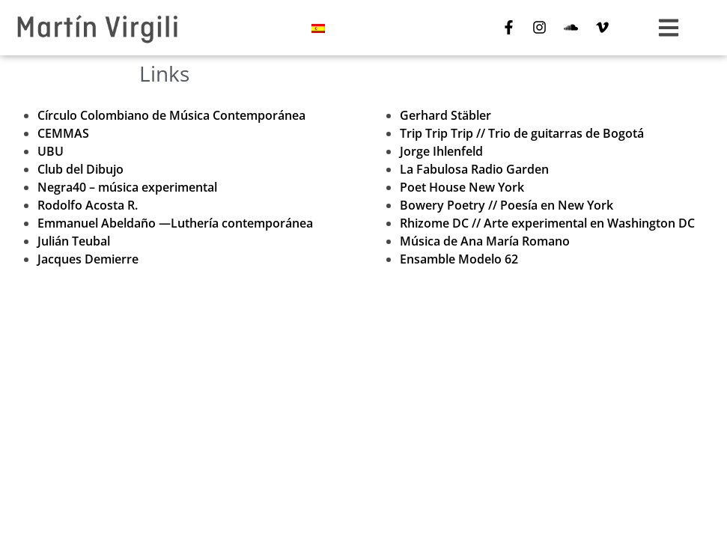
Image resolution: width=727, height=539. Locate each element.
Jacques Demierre (88, 259)
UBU (50, 151)
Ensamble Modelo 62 (459, 259)
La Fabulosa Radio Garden (474, 169)
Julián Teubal (73, 241)
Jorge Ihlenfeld (441, 151)
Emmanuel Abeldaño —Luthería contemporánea (175, 223)
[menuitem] (318, 28)
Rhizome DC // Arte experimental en (547, 223)
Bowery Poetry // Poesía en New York (506, 205)
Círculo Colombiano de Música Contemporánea (171, 115)
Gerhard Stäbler (445, 115)
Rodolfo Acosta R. (87, 205)
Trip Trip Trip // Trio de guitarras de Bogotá (522, 133)
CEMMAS (63, 133)
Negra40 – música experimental (127, 187)
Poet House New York (462, 187)
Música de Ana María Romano (485, 241)
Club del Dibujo (80, 169)
